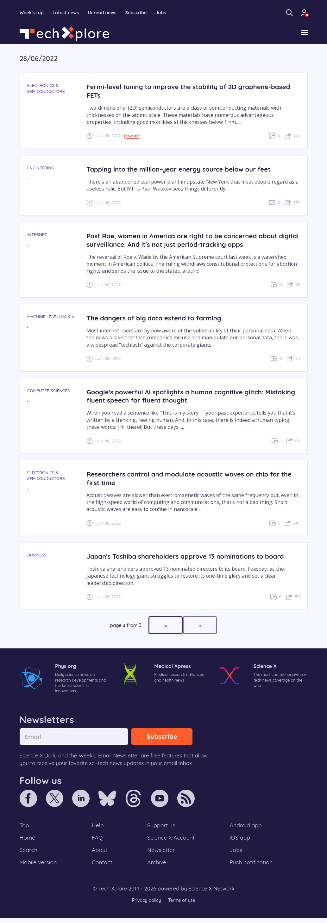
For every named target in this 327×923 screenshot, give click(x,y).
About (100, 854)
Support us (161, 827)
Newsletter (160, 854)
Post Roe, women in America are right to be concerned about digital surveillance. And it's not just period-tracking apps (187, 240)
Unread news (109, 12)
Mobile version (39, 867)
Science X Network (211, 893)
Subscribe (145, 12)
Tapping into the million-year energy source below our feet (183, 169)
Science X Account (171, 841)
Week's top (33, 12)
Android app (246, 827)
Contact (102, 867)
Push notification (251, 867)
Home (28, 841)
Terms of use (182, 905)
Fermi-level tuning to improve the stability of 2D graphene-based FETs (183, 91)
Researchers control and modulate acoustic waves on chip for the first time (188, 478)
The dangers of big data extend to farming (157, 318)
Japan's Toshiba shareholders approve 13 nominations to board (190, 556)
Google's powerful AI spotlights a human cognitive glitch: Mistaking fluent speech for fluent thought (179, 396)
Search (29, 854)
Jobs (172, 12)
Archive (156, 867)
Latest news (69, 12)
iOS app (240, 841)
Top (25, 827)
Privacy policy (145, 905)
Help (98, 827)
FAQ (98, 841)
